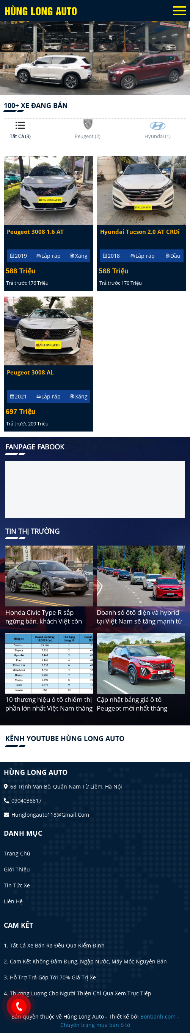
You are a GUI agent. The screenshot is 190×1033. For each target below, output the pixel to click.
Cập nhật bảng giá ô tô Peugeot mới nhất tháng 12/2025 (132, 708)
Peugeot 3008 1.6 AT (35, 232)
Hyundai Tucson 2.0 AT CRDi (140, 232)
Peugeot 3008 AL (30, 372)
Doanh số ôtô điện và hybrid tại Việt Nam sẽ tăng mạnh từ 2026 (139, 621)
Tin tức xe (17, 885)
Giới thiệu (17, 869)
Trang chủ (17, 853)
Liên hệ (13, 901)
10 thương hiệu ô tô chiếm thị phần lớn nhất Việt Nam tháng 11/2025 (49, 708)
